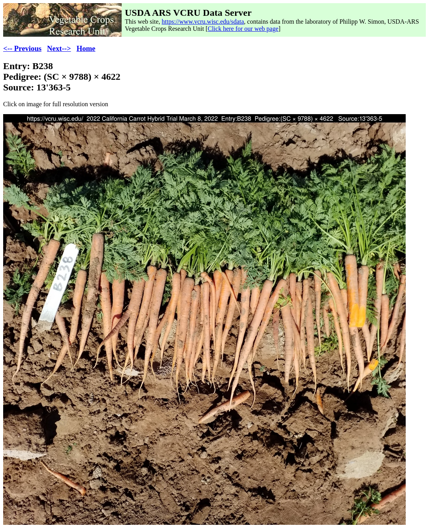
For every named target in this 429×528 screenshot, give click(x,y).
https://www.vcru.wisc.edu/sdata (203, 21)
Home (86, 48)
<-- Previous (22, 48)
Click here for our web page (243, 28)
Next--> (59, 48)
